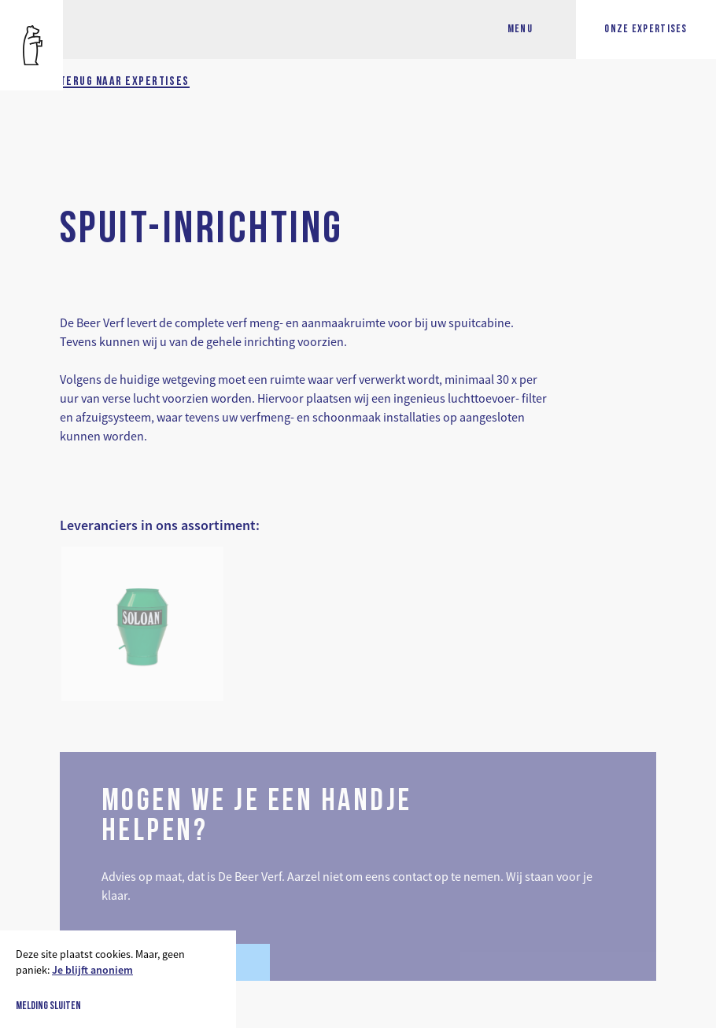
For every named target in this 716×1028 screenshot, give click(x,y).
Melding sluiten (48, 1006)
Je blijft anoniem (92, 970)
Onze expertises (646, 29)
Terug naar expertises (125, 82)
